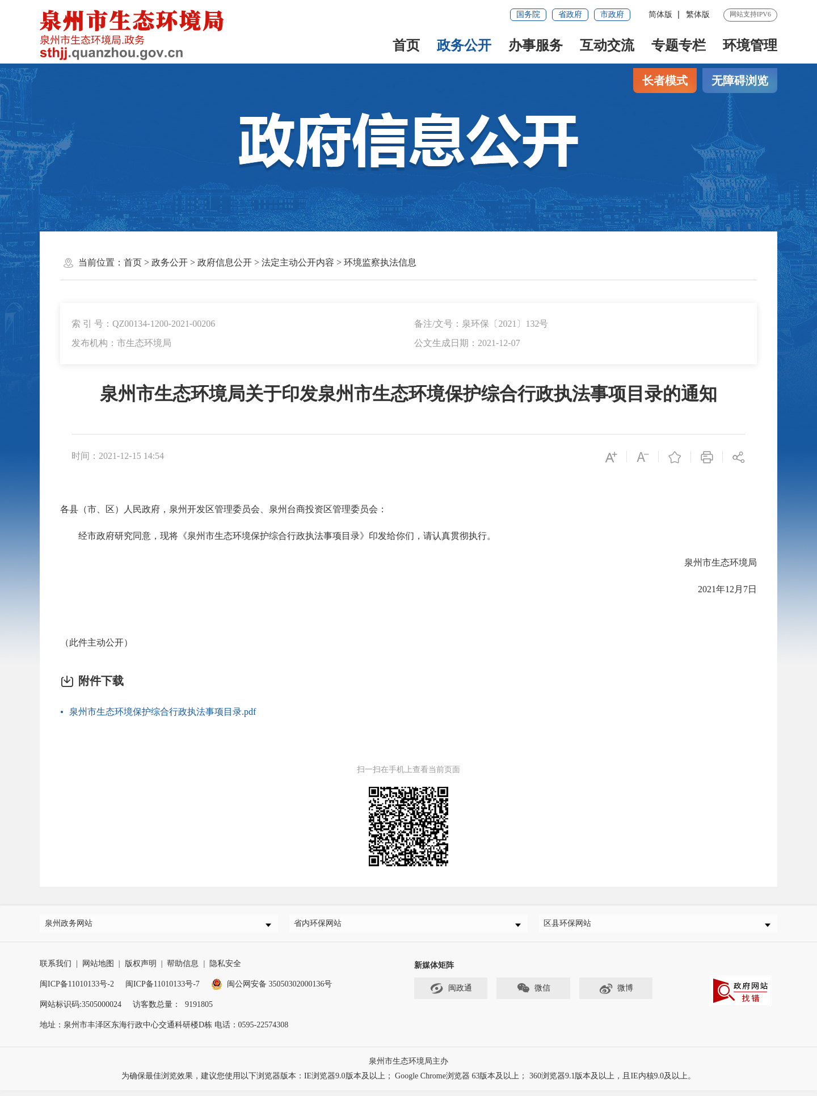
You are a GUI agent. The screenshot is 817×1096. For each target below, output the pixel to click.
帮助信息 (183, 969)
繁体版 (698, 14)
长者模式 (665, 80)
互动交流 (607, 45)
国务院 (528, 14)
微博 (616, 994)
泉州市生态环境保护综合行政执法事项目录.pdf (162, 711)
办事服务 (535, 45)
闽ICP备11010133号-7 (162, 989)
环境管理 (750, 45)
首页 (406, 45)
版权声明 (141, 969)
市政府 (612, 14)
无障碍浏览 (739, 80)
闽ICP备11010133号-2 (77, 989)
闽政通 (451, 994)
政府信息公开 (224, 262)
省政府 (570, 14)
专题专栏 (678, 45)
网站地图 (98, 969)
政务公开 (464, 45)
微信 (533, 994)
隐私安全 (225, 969)
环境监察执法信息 (380, 262)
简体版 (660, 14)
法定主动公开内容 (298, 262)
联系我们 (55, 969)
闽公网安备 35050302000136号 (271, 989)
